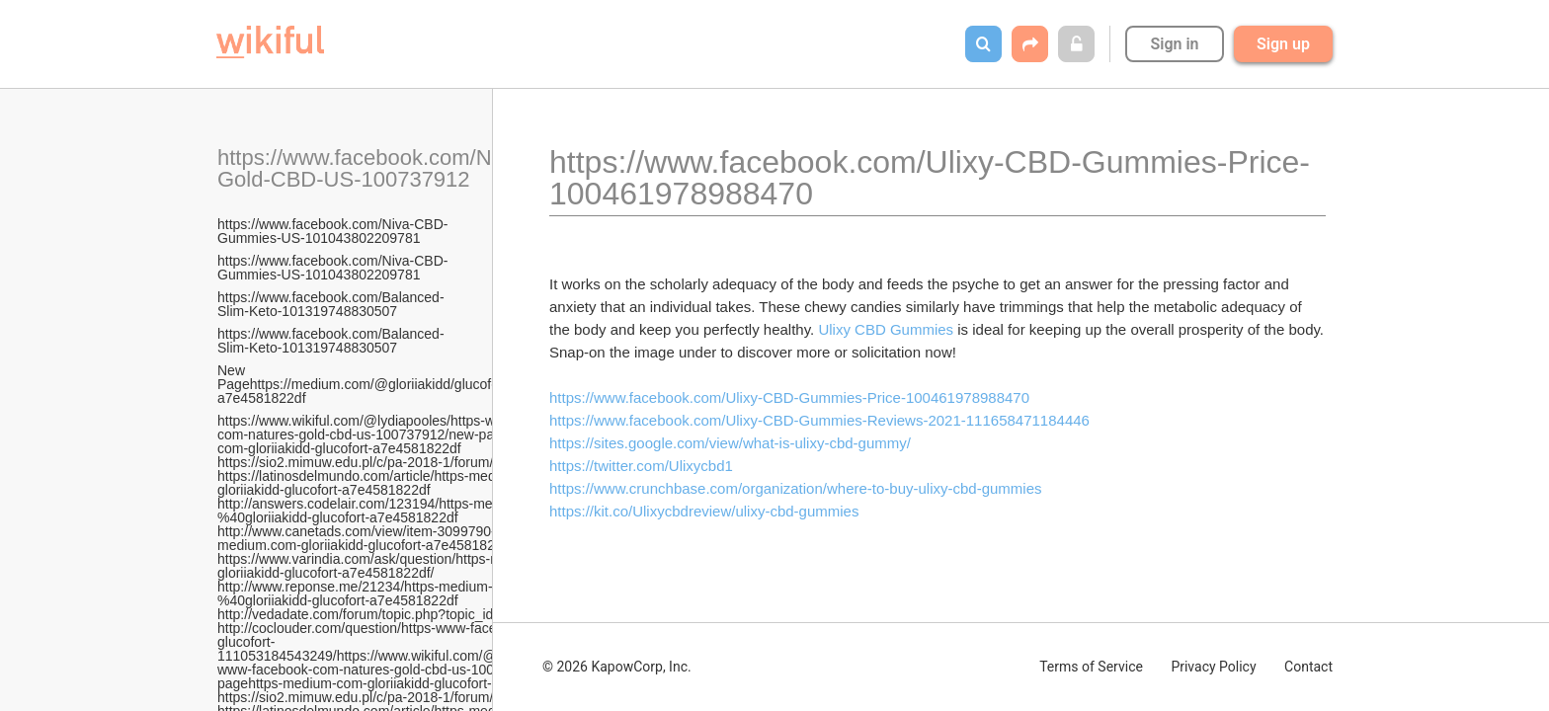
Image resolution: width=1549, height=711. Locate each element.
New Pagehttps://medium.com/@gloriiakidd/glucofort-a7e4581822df (364, 384)
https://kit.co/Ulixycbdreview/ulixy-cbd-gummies (703, 511)
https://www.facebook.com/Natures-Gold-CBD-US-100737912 (388, 168)
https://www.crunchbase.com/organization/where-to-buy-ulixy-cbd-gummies (795, 488)
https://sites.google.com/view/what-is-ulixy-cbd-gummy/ (730, 442)
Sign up (1283, 44)
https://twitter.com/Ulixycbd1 (641, 465)
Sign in (1174, 44)
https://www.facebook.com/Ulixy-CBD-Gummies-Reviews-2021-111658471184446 (819, 420)
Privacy (1213, 666)
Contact (1308, 666)
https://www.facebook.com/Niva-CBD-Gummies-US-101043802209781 (332, 231)
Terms (1091, 666)
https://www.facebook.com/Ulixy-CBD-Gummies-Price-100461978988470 (789, 397)
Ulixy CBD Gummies (885, 329)
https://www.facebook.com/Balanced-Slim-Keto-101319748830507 (331, 304)
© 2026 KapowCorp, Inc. (617, 666)
